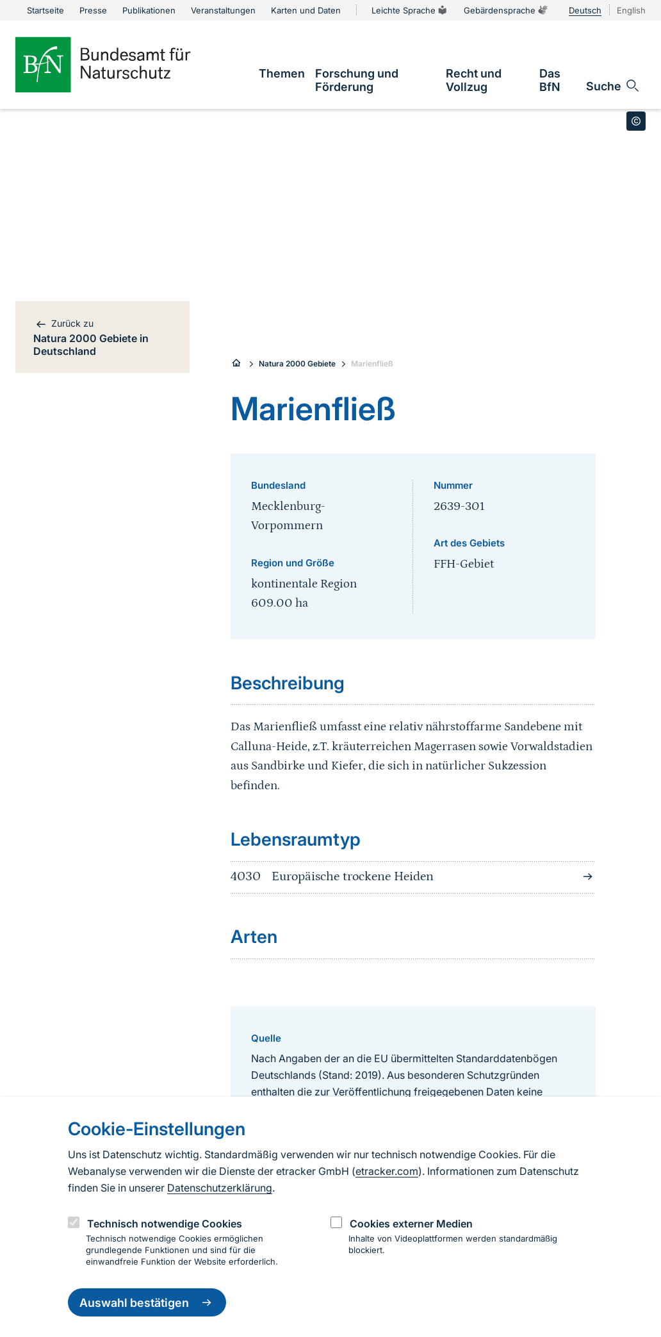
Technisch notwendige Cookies (164, 1223)
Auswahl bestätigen (147, 1302)
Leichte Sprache (409, 10)
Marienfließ (372, 363)
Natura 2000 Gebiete (297, 363)
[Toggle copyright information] (636, 121)
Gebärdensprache (506, 10)
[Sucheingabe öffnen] (613, 86)
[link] (282, 73)
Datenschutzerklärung (219, 1187)
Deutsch (585, 10)
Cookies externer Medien (411, 1223)
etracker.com (386, 1171)
